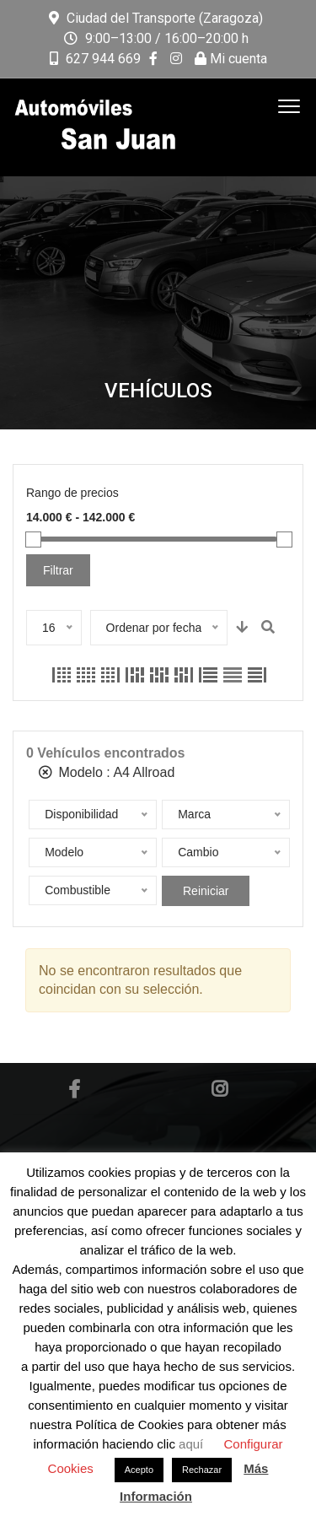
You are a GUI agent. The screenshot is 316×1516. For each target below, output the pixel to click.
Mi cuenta (231, 59)
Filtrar (58, 570)
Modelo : (106, 772)
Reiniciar (205, 891)
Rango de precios (72, 492)
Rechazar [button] (202, 1470)
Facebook (74, 1089)
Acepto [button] (139, 1470)
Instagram (220, 1089)
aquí (192, 1444)
